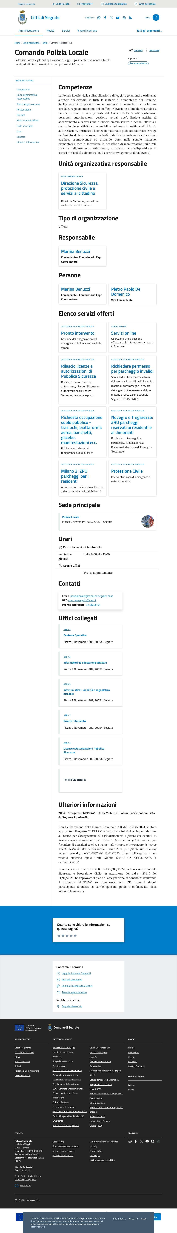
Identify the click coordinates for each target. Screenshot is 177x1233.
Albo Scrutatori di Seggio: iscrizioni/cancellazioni (64, 1050)
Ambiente (57, 1056)
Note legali (95, 1155)
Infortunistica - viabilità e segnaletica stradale (86, 692)
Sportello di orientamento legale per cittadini (106, 1110)
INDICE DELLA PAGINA (31, 80)
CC (16, 1200)
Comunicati (133, 1052)
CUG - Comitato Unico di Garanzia (68, 1088)
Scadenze (132, 1061)
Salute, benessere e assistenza (104, 1079)
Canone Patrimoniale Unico (65, 1075)
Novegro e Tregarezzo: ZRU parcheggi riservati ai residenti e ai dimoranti (132, 425)
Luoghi (131, 1085)
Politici (18, 1066)
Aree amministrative (72, 176)
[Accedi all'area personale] (144, 4)
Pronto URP (23, 1186)
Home (17, 42)
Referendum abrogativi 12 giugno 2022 (105, 1073)
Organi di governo (23, 1047)
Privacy (93, 1146)
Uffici (45, 42)
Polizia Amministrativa (100, 1061)
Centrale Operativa (75, 635)
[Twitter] (110, 17)
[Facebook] (104, 17)
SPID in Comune (97, 1103)
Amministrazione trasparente (104, 1141)
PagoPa (93, 1057)
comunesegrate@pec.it (82, 600)
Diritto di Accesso (61, 1102)
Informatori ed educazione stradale (85, 663)
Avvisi (131, 1057)
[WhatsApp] (97, 17)
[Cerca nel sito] (156, 17)
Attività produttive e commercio (67, 1070)
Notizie (131, 1047)
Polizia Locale (70, 517)
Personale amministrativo (27, 1071)
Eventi (131, 1089)
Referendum (96, 1066)
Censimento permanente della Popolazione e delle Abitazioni (67, 1082)
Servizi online (119, 326)
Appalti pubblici (59, 1066)
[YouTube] (116, 17)
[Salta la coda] (61, 4)
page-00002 (96, 1089)
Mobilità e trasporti (98, 1052)
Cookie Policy (96, 1151)
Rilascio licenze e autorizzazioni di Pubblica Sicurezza (78, 371)
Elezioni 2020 (96, 1126)
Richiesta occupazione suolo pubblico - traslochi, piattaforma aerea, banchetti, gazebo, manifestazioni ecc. (81, 430)
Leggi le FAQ (58, 1141)
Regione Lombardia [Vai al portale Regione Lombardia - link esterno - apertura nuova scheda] (26, 4)
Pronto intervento (77, 333)
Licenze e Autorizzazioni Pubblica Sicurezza (83, 750)
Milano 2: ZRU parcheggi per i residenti (75, 476)
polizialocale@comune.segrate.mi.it (91, 596)
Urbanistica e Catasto (100, 1121)
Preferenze (119, 1219)
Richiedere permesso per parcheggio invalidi (132, 369)
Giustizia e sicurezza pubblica (77, 326)
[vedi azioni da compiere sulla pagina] (152, 50)
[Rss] (129, 17)
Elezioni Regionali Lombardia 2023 (68, 1116)
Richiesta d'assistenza (63, 1155)
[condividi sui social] (135, 50)
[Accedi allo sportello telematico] (113, 4)
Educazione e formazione (64, 1107)
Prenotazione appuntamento (66, 1146)
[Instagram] (123, 17)
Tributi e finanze (97, 1116)
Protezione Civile (127, 471)
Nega (143, 1219)
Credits (22, 1200)
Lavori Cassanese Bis (100, 1047)
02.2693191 (93, 605)
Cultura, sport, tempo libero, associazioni (65, 1095)
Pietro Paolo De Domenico (125, 292)
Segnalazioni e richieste (101, 1084)
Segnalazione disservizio (64, 1151)
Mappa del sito (33, 1200)
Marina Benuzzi (75, 251)
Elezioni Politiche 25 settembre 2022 (70, 1111)
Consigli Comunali (136, 1066)
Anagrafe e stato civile (63, 1061)
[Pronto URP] (85, 4)
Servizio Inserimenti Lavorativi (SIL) (106, 1093)
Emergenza (58, 1121)
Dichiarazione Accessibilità (102, 1160)
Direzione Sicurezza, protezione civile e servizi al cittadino (80, 188)
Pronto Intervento (74, 721)
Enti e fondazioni (22, 1061)
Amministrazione (31, 42)
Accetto (133, 1219)
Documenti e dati (22, 1075)
